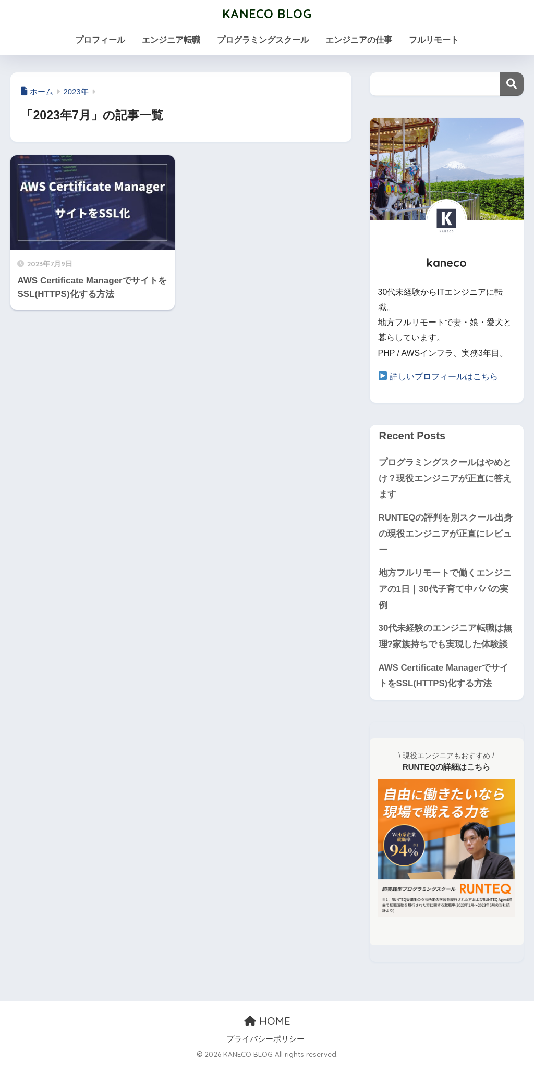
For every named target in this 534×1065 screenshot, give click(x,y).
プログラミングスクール (263, 39)
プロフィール (100, 39)
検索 (512, 84)
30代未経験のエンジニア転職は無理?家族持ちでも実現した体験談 (446, 636)
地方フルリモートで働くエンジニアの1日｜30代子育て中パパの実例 (445, 589)
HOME (267, 1020)
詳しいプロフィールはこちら (444, 376)
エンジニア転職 (171, 39)
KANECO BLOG (267, 13)
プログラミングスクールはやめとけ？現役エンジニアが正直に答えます (445, 478)
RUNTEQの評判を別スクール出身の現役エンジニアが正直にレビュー (446, 533)
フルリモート (434, 39)
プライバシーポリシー (265, 1039)
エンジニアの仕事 (358, 39)
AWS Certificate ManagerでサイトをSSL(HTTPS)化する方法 (443, 676)
